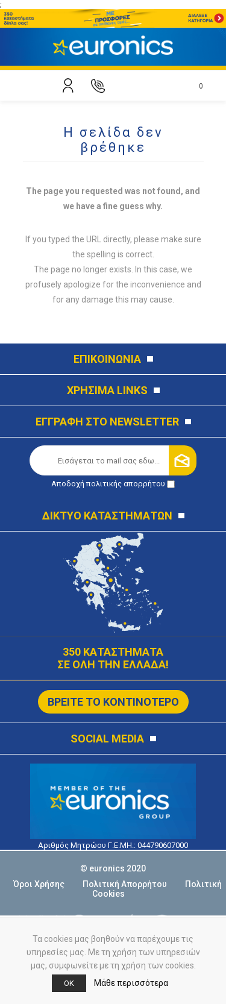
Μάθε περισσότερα (131, 983)
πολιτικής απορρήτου (125, 483)
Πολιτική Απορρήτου (125, 884)
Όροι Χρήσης (38, 884)
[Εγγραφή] (109, 460)
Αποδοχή (113, 483)
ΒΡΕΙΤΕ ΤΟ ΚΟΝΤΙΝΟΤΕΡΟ (113, 701)
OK (69, 983)
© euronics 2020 (113, 868)
